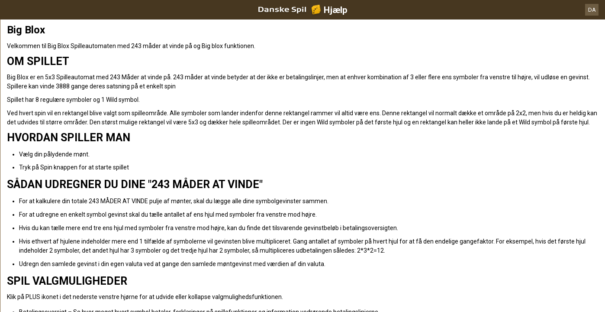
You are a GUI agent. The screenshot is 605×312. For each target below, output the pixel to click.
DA (592, 9)
